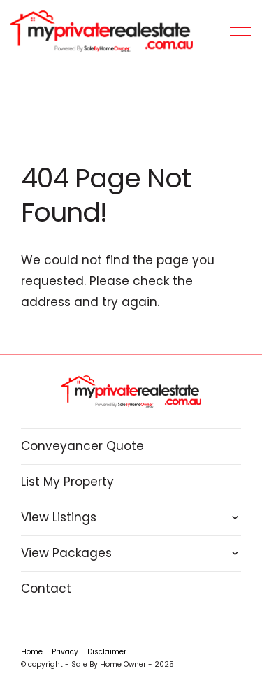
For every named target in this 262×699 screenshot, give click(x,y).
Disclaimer (106, 652)
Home (32, 652)
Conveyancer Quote (82, 446)
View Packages (66, 553)
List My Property (67, 481)
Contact (46, 588)
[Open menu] (240, 31)
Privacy (65, 652)
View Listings (58, 517)
